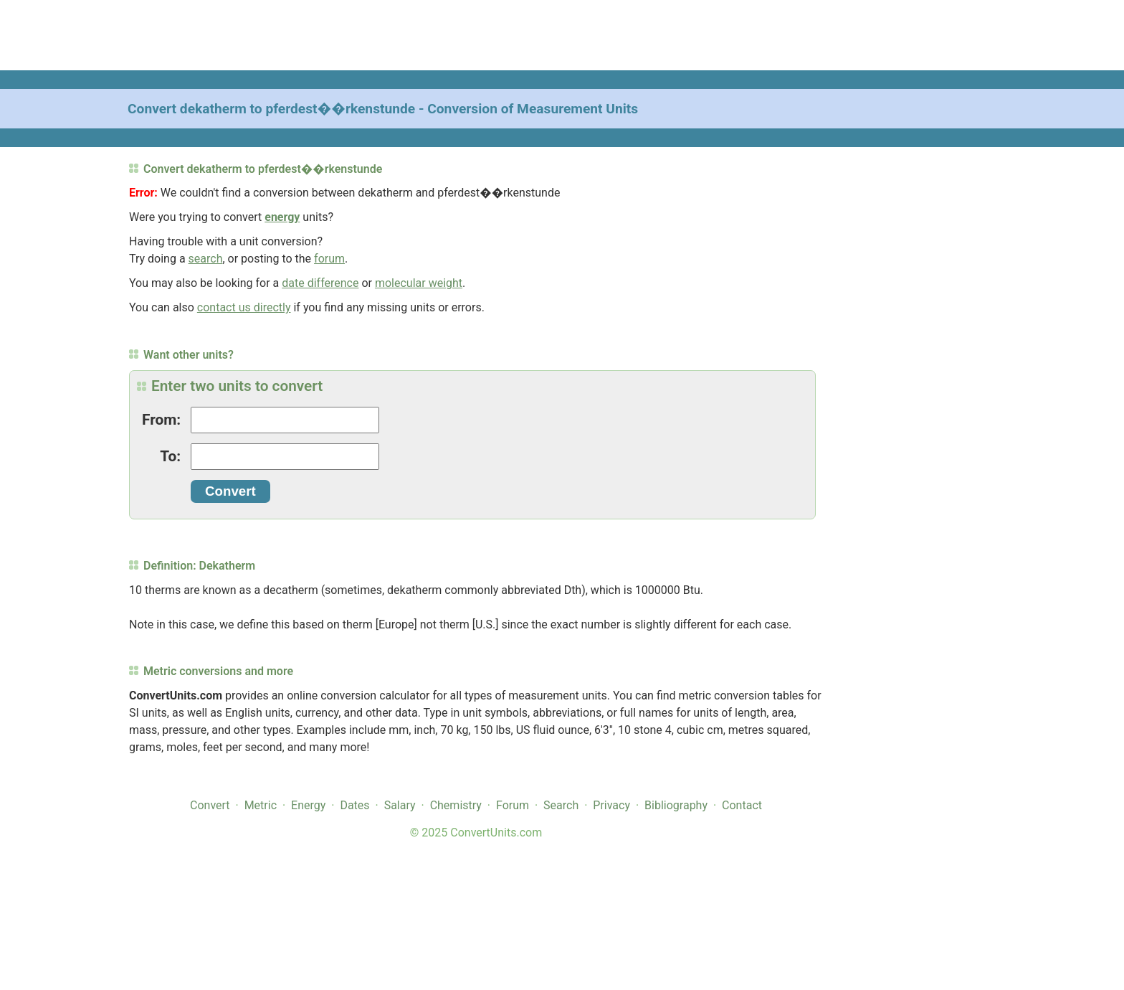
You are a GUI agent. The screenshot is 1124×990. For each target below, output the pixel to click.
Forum (512, 805)
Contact (742, 805)
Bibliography (676, 805)
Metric (260, 805)
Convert (210, 805)
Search (560, 805)
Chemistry (456, 805)
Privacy (611, 805)
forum (329, 258)
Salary (400, 805)
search (206, 258)
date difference (320, 283)
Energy (308, 805)
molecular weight (418, 283)
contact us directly (244, 307)
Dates (354, 805)
